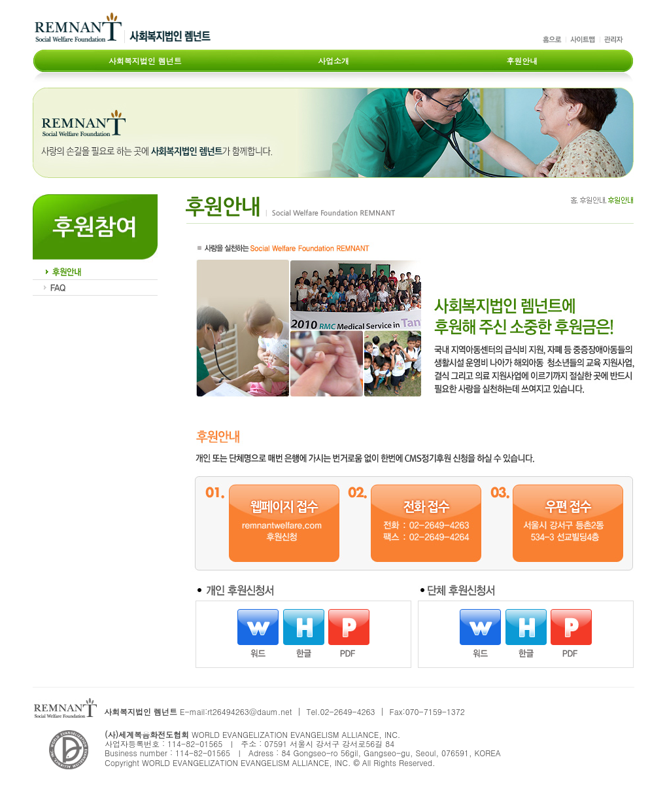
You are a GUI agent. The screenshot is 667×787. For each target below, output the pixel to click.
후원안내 (522, 60)
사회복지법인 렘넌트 (145, 60)
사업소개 (333, 60)
